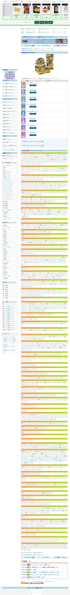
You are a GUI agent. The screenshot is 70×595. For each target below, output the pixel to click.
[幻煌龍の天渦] (23, 137)
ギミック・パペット (30, 220)
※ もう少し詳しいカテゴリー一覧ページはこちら (31, 552)
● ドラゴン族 (6, 261)
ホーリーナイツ (28, 447)
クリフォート (29, 227)
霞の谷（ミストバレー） (53, 467)
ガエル (22, 205)
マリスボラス (54, 460)
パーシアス (53, 395)
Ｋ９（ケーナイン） (46, 236)
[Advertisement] (9, 48)
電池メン (44, 347)
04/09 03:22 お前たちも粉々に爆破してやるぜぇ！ (34, 577)
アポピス (25, 157)
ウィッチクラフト (25, 177)
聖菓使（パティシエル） (26, 395)
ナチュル (23, 365)
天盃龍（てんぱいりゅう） (39, 338)
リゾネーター (37, 508)
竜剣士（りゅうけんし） (46, 510)
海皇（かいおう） (25, 199)
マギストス (50, 451)
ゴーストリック (58, 251)
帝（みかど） (35, 467)
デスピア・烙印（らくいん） (55, 345)
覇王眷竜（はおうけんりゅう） (28, 382)
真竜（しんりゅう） (57, 277)
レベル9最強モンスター (8, 323)
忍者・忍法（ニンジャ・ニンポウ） (29, 369)
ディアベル (23, 343)
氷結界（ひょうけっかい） (43, 399)
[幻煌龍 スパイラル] (23, 87)
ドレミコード (28, 360)
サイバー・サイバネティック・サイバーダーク (38, 257)
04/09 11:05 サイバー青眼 (29, 569)
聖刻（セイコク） (50, 303)
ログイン (29, 587)
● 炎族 (4, 265)
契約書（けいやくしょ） (26, 236)
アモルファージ (58, 157)
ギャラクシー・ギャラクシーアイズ (44, 220)
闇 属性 (5, 285)
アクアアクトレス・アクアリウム (28, 155)
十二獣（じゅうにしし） (43, 284)
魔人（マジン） (59, 456)
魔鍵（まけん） (36, 453)
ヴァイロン (23, 538)
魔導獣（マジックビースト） (37, 456)
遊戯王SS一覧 (6, 117)
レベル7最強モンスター (8, 319)
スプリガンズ (54, 292)
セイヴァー (41, 306)
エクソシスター (30, 183)
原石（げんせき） (59, 240)
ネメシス (61, 377)
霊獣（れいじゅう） (44, 521)
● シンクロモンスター (7, 180)
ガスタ (37, 205)
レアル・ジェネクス (25, 521)
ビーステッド (24, 406)
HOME (22, 28)
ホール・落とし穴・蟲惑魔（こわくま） (58, 447)
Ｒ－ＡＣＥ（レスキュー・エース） (51, 523)
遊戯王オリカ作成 (6, 14)
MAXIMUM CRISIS (25, 52)
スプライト (47, 292)
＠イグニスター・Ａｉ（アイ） (34, 168)
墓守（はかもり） (58, 382)
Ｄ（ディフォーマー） (49, 343)
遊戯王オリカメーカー (8, 105)
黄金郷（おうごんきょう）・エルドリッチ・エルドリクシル (34, 192)
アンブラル (44, 161)
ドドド (28, 358)
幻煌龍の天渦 (32, 132)
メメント (63, 478)
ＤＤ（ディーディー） (60, 343)
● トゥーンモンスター (7, 193)
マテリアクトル (49, 458)
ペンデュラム (29, 440)
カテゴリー (24, 150)
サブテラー (41, 260)
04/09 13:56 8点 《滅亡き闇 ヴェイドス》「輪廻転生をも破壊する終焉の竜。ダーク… (40, 567)
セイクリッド (24, 303)
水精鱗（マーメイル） (29, 462)
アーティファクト (51, 161)
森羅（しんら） (48, 277)
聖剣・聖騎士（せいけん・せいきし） (36, 303)
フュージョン (39, 419)
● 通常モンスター (6, 172)
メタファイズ (38, 478)
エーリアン (57, 188)
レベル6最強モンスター (8, 317)
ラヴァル (48, 504)
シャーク (44, 273)
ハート (31, 384)
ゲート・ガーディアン (50, 242)
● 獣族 (4, 240)
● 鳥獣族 (5, 259)
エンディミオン (45, 188)
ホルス (55, 445)
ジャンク (35, 284)
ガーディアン (43, 205)
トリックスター (57, 354)
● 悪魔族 (5, 225)
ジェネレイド (30, 281)
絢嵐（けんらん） (37, 236)
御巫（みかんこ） (43, 467)
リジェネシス (30, 508)
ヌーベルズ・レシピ (42, 373)
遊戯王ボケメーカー (7, 126)
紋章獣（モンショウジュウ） (60, 484)
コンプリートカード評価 (8, 150)
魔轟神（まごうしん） (45, 453)
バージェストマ (58, 388)
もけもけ (23, 484)
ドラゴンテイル (59, 358)
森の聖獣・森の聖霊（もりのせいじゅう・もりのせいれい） (39, 484)
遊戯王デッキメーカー (8, 102)
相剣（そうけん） (25, 319)
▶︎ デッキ (32, 85)
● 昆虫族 (5, 244)
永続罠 (5, 216)
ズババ (22, 299)
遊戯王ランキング (7, 139)
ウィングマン (33, 177)
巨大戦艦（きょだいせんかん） (53, 214)
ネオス (22, 377)
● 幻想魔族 (5, 278)
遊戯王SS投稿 (6, 114)
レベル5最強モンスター (8, 315)
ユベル (39, 493)
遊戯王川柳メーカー (7, 120)
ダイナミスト (43, 323)
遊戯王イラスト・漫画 (8, 132)
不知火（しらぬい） (50, 275)
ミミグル (26, 469)
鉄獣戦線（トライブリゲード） (40, 354)
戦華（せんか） (38, 308)
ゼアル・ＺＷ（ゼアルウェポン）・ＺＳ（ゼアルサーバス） (34, 314)
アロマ (48, 159)
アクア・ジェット (41, 155)
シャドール (38, 273)
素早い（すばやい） (52, 290)
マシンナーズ (54, 453)
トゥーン (23, 354)
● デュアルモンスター (7, 189)
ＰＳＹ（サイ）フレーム (55, 257)
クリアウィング (55, 225)
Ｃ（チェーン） (24, 330)
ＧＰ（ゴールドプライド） (29, 253)
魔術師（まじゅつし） (49, 456)
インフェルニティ (30, 170)
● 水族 (4, 270)
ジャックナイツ (28, 284)
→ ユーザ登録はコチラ (37, 587)
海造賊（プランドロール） (27, 427)
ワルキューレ (28, 534)
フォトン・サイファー (50, 417)
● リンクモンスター (7, 197)
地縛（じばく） (55, 281)
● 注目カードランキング (8, 158)
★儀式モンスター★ (38, 545)
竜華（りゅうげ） (57, 510)
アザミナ (60, 155)
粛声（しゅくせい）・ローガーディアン (56, 273)
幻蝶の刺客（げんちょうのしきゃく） (36, 242)
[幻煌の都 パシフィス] (23, 116)
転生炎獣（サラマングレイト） (51, 260)
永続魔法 (5, 203)
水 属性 (5, 291)
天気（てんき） (28, 338)
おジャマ (50, 192)
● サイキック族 (6, 246)
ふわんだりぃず (52, 419)
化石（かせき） (34, 201)
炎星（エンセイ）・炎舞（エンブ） (57, 185)
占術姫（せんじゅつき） (48, 308)
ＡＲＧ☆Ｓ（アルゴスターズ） (31, 159)
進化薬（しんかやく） (33, 277)
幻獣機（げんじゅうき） (49, 240)
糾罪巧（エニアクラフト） (47, 183)
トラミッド (50, 354)
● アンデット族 (6, 227)
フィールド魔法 (7, 210)
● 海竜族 (5, 231)
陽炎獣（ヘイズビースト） (27, 432)
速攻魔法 (5, 208)
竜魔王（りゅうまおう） (30, 512)
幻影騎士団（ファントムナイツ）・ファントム (40, 414)
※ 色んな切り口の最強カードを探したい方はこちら (32, 554)
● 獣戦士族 (5, 253)
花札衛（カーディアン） (49, 201)
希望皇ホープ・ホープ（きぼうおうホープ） (57, 209)
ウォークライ (26, 179)
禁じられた (25, 216)
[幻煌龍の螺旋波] (23, 94)
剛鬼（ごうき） (24, 251)
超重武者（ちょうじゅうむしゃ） (50, 330)
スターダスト (37, 290)
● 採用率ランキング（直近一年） (9, 351)
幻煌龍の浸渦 (32, 118)
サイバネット (24, 257)
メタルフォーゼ (56, 478)
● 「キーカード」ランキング (9, 336)
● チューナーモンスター (8, 191)
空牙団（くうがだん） (26, 225)
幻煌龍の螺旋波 (33, 90)
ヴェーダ (47, 541)
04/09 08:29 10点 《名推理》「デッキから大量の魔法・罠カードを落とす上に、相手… (41, 572)
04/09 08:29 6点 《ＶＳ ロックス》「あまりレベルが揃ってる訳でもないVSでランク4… (41, 574)
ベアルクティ (24, 436)
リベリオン (37, 510)
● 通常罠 (5, 214)
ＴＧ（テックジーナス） (42, 336)
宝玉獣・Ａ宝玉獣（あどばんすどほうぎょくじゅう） (41, 445)
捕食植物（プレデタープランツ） (41, 427)
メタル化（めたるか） (47, 478)
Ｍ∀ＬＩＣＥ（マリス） (45, 460)
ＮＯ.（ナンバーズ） (30, 365)
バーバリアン (34, 391)
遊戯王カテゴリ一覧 (6, 11)
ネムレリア (55, 377)
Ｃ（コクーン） (31, 246)
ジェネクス (23, 281)
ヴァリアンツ (30, 538)
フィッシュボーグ (29, 417)
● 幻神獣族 (5, 242)
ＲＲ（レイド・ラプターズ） (36, 523)
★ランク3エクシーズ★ (49, 547)
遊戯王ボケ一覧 (6, 129)
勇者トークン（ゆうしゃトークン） (29, 493)
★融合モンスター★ (27, 547)
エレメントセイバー (35, 185)
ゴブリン (35, 251)
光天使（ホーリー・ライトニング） (40, 447)
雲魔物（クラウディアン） (45, 225)
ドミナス (33, 358)
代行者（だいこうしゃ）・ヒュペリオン (29, 323)
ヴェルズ (42, 541)
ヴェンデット (24, 541)
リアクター (23, 508)
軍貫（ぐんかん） (47, 231)
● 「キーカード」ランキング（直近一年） (9, 343)
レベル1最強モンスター (8, 306)
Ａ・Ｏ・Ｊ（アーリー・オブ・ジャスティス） (31, 164)
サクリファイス (34, 260)
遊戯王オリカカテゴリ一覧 (8, 111)
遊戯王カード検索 (6, 7)
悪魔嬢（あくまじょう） (51, 155)
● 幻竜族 (5, 274)
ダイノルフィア (50, 323)
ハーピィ (36, 384)
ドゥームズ (23, 358)
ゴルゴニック (50, 251)
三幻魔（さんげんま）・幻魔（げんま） (32, 262)
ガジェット (32, 205)
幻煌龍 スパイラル (33, 83)
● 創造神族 (5, 272)
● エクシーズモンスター (8, 182)
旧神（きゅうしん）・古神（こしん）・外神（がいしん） (33, 212)
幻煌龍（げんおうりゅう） (43, 28)
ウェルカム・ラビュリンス (56, 177)
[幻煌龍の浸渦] (23, 123)
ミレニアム (38, 469)
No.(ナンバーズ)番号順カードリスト (10, 146)
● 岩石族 (5, 234)
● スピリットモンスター (8, 184)
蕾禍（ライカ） (24, 501)
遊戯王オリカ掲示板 (7, 108)
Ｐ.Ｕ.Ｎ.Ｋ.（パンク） (45, 395)
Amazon (23, 581)
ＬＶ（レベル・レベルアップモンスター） (37, 525)
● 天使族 (5, 257)
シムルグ (33, 273)
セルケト (32, 308)
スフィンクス (41, 292)
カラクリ (41, 201)
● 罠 (4, 169)
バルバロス (51, 388)
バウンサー (23, 388)
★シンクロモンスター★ (49, 545)
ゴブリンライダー (42, 251)
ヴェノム (37, 541)
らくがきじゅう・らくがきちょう (55, 501)
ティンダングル (32, 336)
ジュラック (61, 284)
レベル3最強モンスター (8, 310)
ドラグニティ (46, 358)
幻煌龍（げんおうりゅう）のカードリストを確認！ (34, 145)
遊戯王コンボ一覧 (6, 13)
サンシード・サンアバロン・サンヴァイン (52, 262)
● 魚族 (4, 248)
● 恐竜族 (5, 238)
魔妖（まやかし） (35, 460)
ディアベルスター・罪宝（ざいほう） (35, 343)
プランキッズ (45, 423)
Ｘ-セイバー (37, 183)
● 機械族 (5, 236)
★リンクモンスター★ (38, 547)
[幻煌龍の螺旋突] (23, 101)
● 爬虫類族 (5, 263)
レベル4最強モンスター (8, 312)
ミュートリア (32, 469)
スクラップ (23, 290)
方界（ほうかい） (25, 445)
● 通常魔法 (5, 201)
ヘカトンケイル (37, 432)
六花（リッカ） (61, 508)
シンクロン (41, 277)
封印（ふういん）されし (39, 417)
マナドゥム (27, 460)
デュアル (39, 347)
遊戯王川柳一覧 (6, 123)
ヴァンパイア (31, 541)
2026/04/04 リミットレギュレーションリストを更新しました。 (36, 565)
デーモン (29, 349)
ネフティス (49, 377)
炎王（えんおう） (44, 185)
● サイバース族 (6, 276)
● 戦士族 (5, 255)
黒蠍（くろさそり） (42, 227)
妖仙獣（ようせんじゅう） (27, 497)
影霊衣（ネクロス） (41, 377)
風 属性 (5, 295)
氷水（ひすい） (32, 399)
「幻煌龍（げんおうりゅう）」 (27, 48)
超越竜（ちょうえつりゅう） (35, 330)
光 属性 (5, 287)
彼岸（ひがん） (24, 399)
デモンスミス (33, 347)
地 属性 (5, 289)
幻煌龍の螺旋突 (33, 97)
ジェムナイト (37, 281)
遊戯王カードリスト (6, 5)
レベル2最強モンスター (8, 308)
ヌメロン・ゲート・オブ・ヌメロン (29, 373)
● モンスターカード (7, 165)
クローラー (58, 227)
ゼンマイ (50, 314)
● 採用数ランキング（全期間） (9, 338)
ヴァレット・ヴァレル (46, 538)
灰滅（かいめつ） (44, 199)
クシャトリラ (35, 225)
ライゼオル (31, 501)
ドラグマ (53, 358)
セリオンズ (26, 308)
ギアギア (23, 220)
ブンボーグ (62, 423)
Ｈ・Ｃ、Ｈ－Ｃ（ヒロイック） (56, 399)
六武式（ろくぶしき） (30, 530)
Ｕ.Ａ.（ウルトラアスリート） (36, 179)
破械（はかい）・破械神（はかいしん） (44, 382)
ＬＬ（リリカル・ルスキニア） (43, 512)
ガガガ (26, 205)
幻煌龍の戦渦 (32, 125)
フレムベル (45, 419)
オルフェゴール (26, 194)
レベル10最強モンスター (9, 325)
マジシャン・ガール (25, 456)
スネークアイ (44, 290)
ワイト (22, 534)
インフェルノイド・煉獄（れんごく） (43, 170)
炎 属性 (5, 293)
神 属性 (5, 298)
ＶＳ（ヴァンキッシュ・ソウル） (59, 538)
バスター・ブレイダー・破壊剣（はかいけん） (37, 388)
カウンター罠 (6, 218)
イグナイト (23, 168)
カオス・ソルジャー (59, 199)
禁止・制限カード (7, 142)
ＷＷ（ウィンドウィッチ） (43, 177)
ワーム (33, 534)
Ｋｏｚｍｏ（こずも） (41, 246)
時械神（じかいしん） (46, 281)
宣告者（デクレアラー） (43, 345)
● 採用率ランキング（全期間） (9, 340)
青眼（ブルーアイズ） (54, 423)
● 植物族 (5, 250)
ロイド (22, 530)
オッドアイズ (56, 192)
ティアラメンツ (24, 336)
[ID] (35, 590)
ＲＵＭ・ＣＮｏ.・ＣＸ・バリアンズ (36, 504)
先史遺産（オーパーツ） (36, 194)
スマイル (60, 292)
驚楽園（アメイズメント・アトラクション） (44, 157)
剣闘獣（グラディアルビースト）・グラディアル (31, 231)
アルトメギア (43, 159)
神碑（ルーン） (24, 517)
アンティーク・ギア (36, 161)
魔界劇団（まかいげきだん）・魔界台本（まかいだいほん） (34, 451)
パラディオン (36, 395)
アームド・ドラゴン (61, 161)
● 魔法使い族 (6, 267)
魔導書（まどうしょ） (59, 458)
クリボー (35, 227)
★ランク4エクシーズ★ (60, 547)
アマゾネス (30, 157)
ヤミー (22, 488)
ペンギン (23, 440)
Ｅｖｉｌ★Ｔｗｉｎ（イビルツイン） (50, 168)
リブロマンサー (30, 510)
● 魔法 (4, 167)
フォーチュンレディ (61, 417)
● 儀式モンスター (6, 178)
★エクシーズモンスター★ (27, 545)
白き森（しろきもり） (60, 275)
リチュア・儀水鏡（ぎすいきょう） (49, 508)
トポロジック (29, 354)
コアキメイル (24, 246)
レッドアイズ (63, 523)
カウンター (51, 199)
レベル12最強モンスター (9, 329)
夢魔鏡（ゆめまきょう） (47, 493)
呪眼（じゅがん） (54, 284)
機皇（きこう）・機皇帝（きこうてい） (37, 209)
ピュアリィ (23, 410)
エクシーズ (23, 183)
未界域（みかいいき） (26, 467)
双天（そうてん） (34, 319)
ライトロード (44, 501)
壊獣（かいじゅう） (34, 199)
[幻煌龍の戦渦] (23, 130)
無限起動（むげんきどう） (27, 473)
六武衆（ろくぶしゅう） (41, 530)
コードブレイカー (60, 246)
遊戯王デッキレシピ (6, 9)
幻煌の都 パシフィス (34, 111)
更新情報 (25, 561)
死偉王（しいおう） (25, 273)
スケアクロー (30, 290)
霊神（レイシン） (35, 521)
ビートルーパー (31, 406)
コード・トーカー (51, 246)
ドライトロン (39, 358)
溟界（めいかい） (25, 478)
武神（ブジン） (24, 423)
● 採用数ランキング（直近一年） (9, 347)
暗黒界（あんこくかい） (56, 159)
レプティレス (24, 525)
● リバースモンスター (7, 199)
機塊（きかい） (24, 209)
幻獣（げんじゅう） (38, 240)
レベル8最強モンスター (8, 321)
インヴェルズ (55, 170)
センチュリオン (58, 308)
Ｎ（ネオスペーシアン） (30, 377)
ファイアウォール (25, 414)
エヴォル (52, 188)
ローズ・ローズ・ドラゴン (54, 530)
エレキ (56, 183)
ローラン (63, 530)
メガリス (32, 478)
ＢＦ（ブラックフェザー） (35, 423)
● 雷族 (4, 229)
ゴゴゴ (30, 251)
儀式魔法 (5, 212)
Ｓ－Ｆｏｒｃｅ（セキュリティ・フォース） (54, 306)
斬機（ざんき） (24, 268)
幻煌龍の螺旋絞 (33, 104)
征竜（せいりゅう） (33, 306)
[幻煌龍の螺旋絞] (23, 109)
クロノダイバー (51, 227)
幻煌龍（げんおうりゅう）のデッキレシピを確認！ (34, 141)
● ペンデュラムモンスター (8, 195)
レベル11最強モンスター (9, 327)
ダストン (57, 323)
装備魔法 (5, 205)
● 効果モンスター (6, 174)
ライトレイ (37, 501)
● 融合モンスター (6, 176)
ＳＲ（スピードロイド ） (31, 292)
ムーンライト (37, 473)
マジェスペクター (62, 453)
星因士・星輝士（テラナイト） (55, 336)
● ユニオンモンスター (7, 186)
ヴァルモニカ (37, 538)
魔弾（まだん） (41, 458)
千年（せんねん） (41, 310)
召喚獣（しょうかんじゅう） (38, 275)
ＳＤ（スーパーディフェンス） (36, 295)
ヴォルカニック (54, 541)
